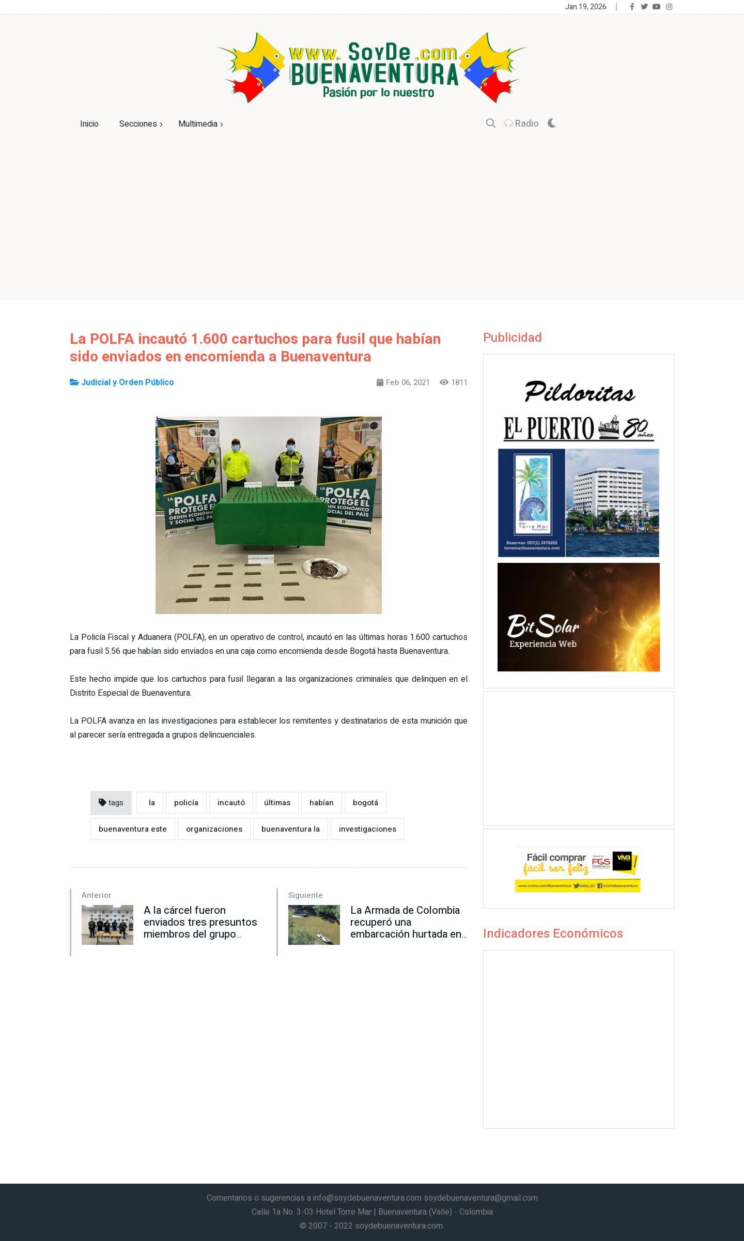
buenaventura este (133, 829)
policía (186, 802)
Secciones (142, 124)
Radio (521, 124)
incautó (231, 802)
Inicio (89, 124)
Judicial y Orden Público (122, 382)
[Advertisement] (372, 227)
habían (321, 802)
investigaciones (367, 829)
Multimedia (202, 124)
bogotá (365, 802)
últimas (277, 802)
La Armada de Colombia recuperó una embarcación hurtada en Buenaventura (405, 928)
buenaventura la (290, 829)
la (150, 802)
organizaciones (214, 829)
